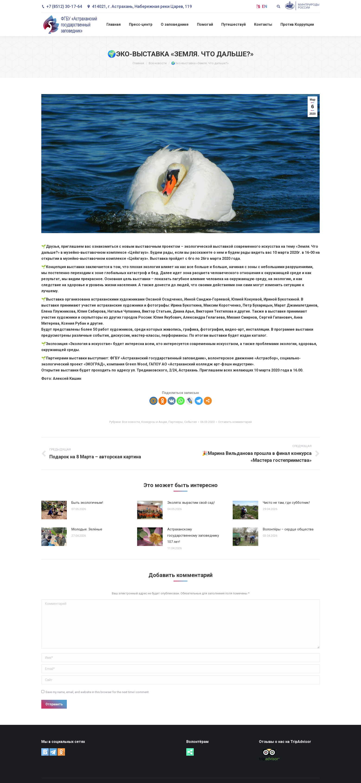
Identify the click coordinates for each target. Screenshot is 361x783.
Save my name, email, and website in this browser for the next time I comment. (97, 692)
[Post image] (54, 510)
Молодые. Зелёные (86, 529)
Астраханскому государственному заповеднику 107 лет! (193, 535)
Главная (138, 63)
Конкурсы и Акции (154, 422)
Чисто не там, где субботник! (286, 503)
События (190, 422)
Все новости (158, 63)
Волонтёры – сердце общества (288, 529)
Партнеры (175, 422)
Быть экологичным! (87, 503)
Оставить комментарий (235, 422)
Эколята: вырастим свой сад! (191, 503)
